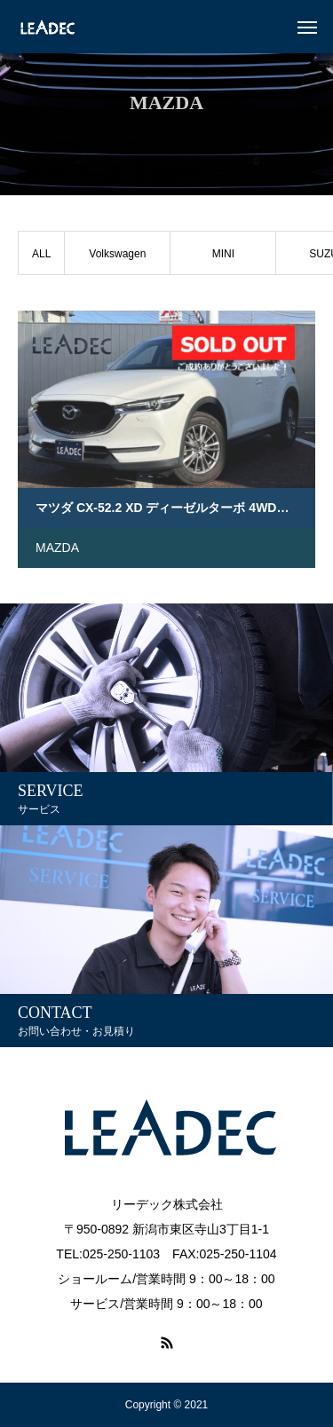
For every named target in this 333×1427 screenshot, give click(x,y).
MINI (223, 254)
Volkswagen (117, 254)
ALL (41, 254)
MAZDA (57, 547)
